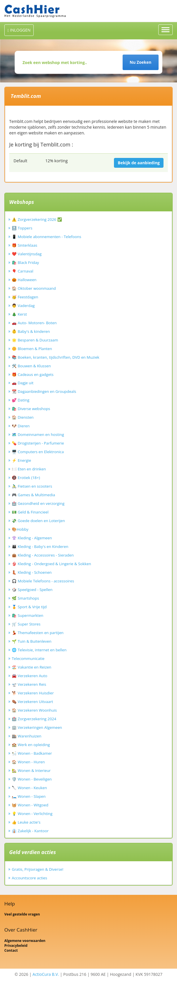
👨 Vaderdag (23, 305)
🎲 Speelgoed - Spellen (32, 589)
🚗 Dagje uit (22, 382)
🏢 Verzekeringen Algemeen (37, 727)
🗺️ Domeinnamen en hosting (38, 434)
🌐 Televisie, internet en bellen (39, 649)
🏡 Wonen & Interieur (31, 770)
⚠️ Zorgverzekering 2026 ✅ (37, 219)
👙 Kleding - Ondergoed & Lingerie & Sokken (51, 563)
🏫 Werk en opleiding (31, 744)
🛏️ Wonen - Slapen (29, 796)
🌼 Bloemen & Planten (32, 348)
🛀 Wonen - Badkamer (32, 753)
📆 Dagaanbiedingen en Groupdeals (44, 391)
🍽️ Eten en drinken (29, 469)
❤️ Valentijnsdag (26, 253)
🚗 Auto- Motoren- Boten (34, 322)
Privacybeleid (15, 945)
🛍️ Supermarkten (27, 615)
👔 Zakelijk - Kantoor (30, 830)
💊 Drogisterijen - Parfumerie (38, 443)
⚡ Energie (21, 460)
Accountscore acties (29, 877)
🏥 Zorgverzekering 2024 (34, 718)
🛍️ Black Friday (25, 262)
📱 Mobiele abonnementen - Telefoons (46, 236)
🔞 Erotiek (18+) (26, 477)
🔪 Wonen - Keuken (29, 787)
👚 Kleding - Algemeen (32, 537)
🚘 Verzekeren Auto (29, 675)
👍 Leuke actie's (26, 822)
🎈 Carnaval (22, 271)
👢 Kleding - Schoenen (32, 572)
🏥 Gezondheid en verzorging (38, 503)
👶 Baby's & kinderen (31, 331)
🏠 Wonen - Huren (28, 761)
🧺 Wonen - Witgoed (30, 805)
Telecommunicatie (28, 658)
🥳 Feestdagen (25, 297)
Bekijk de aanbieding (139, 162)
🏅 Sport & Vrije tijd (29, 606)
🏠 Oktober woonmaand (34, 288)
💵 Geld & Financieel (30, 512)
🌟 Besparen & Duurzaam (35, 340)
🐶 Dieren (21, 425)
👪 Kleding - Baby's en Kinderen (40, 546)
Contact (11, 950)
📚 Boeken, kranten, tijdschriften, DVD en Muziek (55, 357)
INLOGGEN (19, 30)
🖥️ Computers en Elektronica (38, 451)
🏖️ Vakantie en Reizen (31, 667)
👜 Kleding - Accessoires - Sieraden (43, 555)
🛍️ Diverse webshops (31, 408)
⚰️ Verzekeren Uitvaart (32, 701)
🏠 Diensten (23, 417)
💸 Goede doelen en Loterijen (38, 520)
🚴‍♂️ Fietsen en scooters (32, 486)
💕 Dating (20, 400)
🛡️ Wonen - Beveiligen (32, 779)
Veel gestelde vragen (22, 914)
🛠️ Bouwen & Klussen (31, 365)
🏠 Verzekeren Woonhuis (34, 710)
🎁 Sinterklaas (24, 245)
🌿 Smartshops (25, 598)
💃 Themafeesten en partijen (38, 632)
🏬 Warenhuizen (26, 736)
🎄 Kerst (19, 314)
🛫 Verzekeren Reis (29, 684)
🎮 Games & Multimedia (33, 494)
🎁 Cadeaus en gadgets (33, 374)
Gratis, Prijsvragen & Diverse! (37, 869)
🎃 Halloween (24, 279)
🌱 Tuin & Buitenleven (32, 641)
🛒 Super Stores (26, 624)
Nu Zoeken (140, 62)
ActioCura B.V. (46, 974)
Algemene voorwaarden (24, 940)
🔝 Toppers (22, 228)
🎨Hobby (20, 529)
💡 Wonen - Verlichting (32, 813)
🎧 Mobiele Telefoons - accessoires (43, 581)
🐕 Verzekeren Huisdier (33, 693)
